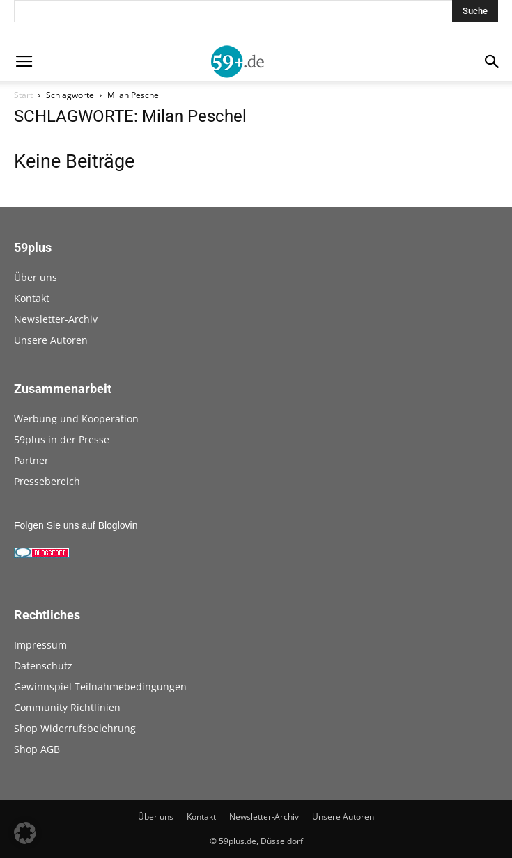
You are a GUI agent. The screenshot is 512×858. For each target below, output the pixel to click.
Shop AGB (37, 749)
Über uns (35, 277)
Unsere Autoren (51, 340)
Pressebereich (47, 481)
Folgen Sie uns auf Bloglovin (75, 525)
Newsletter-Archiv (56, 319)
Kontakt (31, 298)
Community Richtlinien (67, 707)
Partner (31, 460)
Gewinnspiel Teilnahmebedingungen (100, 686)
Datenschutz (43, 665)
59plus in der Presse (61, 439)
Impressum (40, 644)
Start (23, 95)
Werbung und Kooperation (76, 418)
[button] (25, 833)
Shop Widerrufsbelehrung (75, 728)
